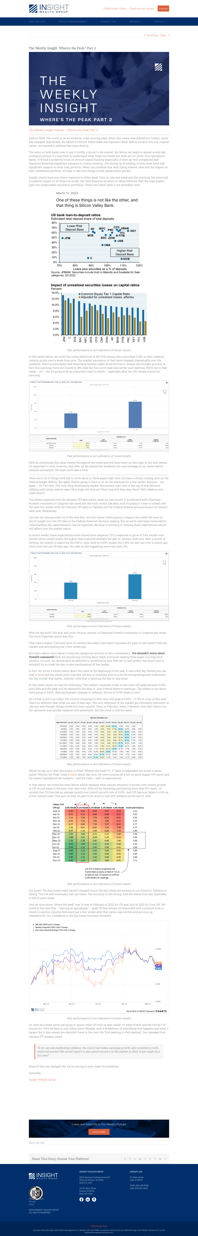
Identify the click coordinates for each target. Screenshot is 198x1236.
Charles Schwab (36, 1198)
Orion (31, 1204)
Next (163, 35)
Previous (152, 35)
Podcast (163, 8)
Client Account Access (142, 8)
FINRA (96, 1230)
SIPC (88, 1230)
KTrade (32, 1201)
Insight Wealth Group (42, 1079)
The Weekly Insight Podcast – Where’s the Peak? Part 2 (63, 130)
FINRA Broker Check (114, 8)
